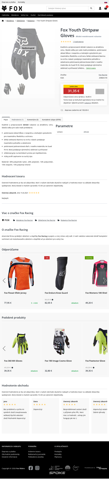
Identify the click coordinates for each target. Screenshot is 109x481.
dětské (86, 134)
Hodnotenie (17, 122)
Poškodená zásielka (36, 459)
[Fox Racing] (7, 222)
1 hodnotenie (78, 44)
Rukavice (31, 23)
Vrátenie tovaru (34, 454)
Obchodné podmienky (10, 456)
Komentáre (32, 122)
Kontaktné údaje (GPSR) (51, 122)
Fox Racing (103, 77)
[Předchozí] (4, 283)
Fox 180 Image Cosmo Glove (58, 363)
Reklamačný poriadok (36, 456)
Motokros (15, 17)
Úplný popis (91, 70)
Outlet (33, 17)
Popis (6, 122)
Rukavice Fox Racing (67, 222)
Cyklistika (5, 17)
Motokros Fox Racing (23, 222)
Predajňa (58, 454)
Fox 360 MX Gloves (13, 363)
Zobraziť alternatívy (99, 94)
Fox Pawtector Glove (95, 363)
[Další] (105, 283)
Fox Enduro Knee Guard (56, 295)
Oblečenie (21, 23)
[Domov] (3, 23)
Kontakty (21, 2)
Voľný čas (24, 17)
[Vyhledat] (91, 9)
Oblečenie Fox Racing (45, 222)
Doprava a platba (9, 2)
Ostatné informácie (9, 459)
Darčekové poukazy (45, 17)
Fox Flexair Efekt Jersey (15, 295)
